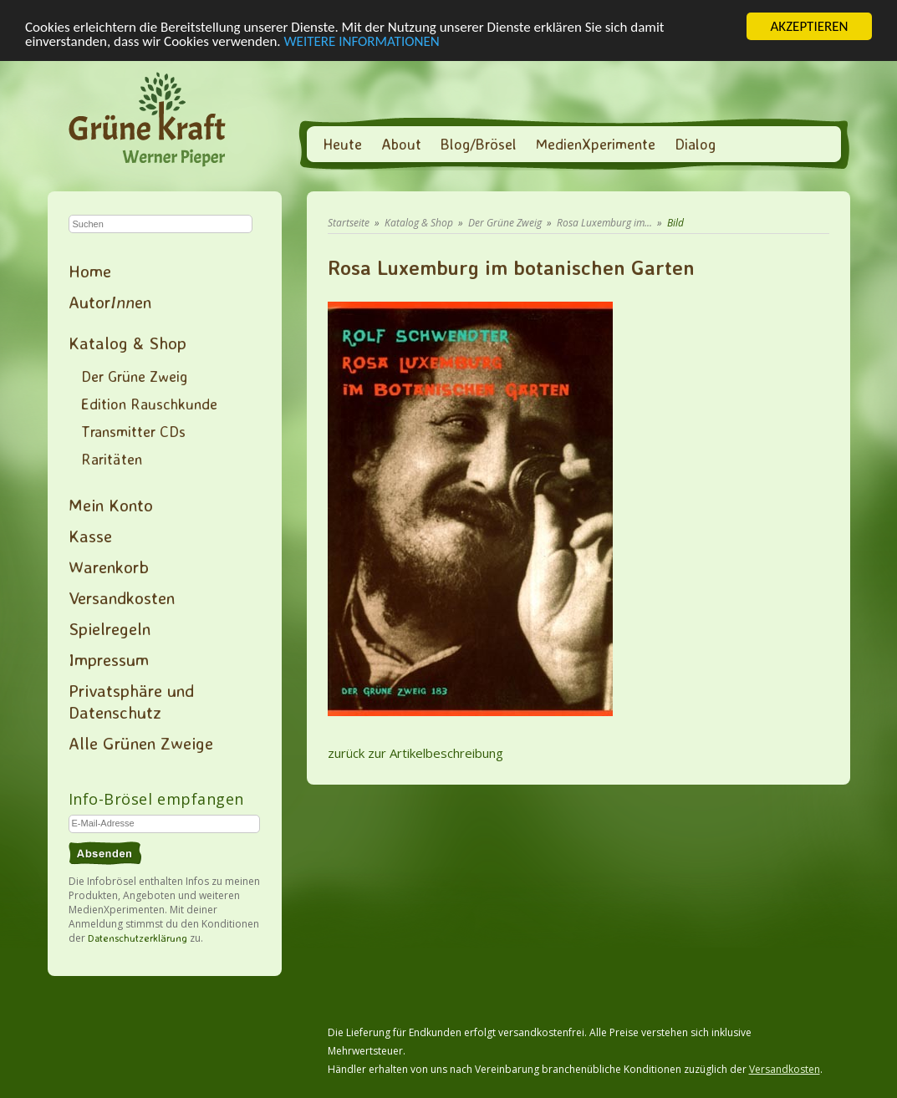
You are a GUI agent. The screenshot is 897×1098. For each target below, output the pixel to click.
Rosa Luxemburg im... (604, 223)
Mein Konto (111, 505)
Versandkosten (122, 597)
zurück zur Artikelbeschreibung (415, 753)
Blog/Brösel (479, 144)
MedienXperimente (595, 144)
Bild (675, 223)
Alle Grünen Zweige (141, 743)
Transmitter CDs (133, 431)
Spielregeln (109, 628)
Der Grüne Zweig (134, 376)
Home (90, 271)
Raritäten (111, 459)
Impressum (109, 659)
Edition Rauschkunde (149, 403)
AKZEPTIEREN (809, 26)
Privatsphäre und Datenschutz (131, 701)
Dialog (695, 144)
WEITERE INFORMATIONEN (362, 40)
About (401, 144)
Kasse (90, 535)
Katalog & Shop (127, 342)
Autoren (110, 302)
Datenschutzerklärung (137, 938)
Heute (342, 144)
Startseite (349, 223)
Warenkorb (109, 566)
